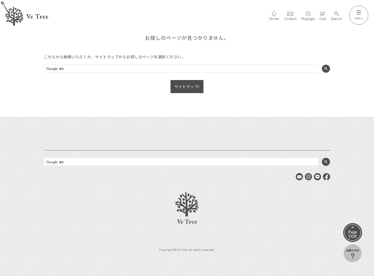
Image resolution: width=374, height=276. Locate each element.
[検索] (180, 69)
